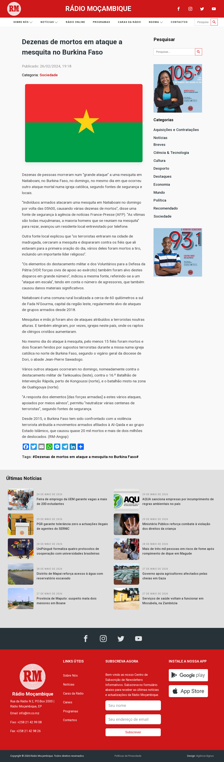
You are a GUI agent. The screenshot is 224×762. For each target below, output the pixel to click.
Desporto (161, 168)
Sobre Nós (70, 675)
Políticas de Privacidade (128, 755)
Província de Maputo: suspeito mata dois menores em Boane (67, 601)
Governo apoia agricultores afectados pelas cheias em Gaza (174, 576)
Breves (159, 144)
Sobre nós (23, 22)
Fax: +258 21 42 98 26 (25, 731)
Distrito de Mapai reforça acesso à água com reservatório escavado (70, 576)
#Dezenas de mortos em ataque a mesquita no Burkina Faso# (86, 457)
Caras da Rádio (129, 22)
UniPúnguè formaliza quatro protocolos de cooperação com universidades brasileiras (68, 551)
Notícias (49, 22)
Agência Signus (205, 755)
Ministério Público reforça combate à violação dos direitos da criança (176, 526)
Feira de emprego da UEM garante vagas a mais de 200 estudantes (72, 501)
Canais (67, 702)
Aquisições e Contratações (176, 129)
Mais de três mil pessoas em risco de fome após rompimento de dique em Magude (178, 551)
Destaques (163, 176)
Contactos (179, 22)
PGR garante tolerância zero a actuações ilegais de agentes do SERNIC (72, 526)
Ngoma (156, 22)
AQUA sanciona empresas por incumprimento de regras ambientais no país (178, 501)
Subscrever (133, 732)
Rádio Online (75, 22)
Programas (101, 22)
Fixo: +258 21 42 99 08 (26, 722)
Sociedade (49, 75)
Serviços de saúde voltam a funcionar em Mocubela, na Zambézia (172, 601)
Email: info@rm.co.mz (24, 713)
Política (160, 200)
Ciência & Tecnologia (171, 152)
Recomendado (166, 208)
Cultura (159, 160)
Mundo (159, 192)
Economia (162, 184)
